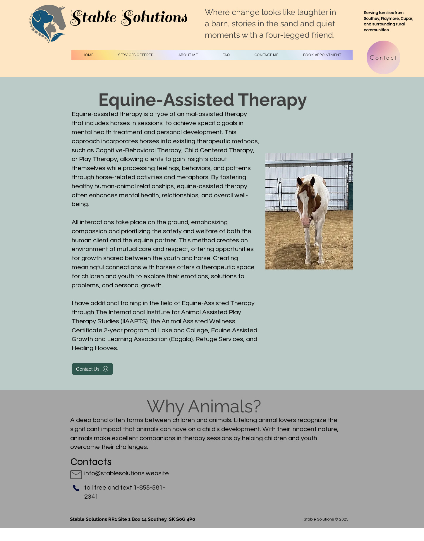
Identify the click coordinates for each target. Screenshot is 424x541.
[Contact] (383, 57)
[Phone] (76, 488)
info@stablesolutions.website (126, 473)
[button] (136, 55)
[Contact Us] (92, 369)
